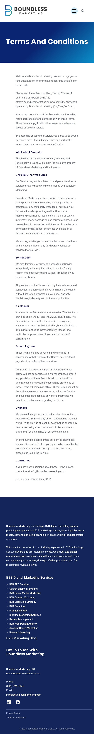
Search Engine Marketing (23, 588)
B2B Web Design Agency (23, 623)
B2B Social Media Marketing (25, 593)
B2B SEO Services (19, 584)
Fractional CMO (18, 610)
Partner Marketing (19, 632)
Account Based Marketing (23, 628)
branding (41, 534)
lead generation (75, 534)
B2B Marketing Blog (21, 638)
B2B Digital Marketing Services (29, 577)
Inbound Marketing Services (25, 614)
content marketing (24, 534)
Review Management (21, 619)
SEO (74, 530)
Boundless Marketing (18, 526)
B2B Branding (17, 606)
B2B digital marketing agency (61, 526)
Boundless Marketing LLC (20, 669)
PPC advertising (56, 534)
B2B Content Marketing (22, 597)
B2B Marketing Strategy (22, 601)
